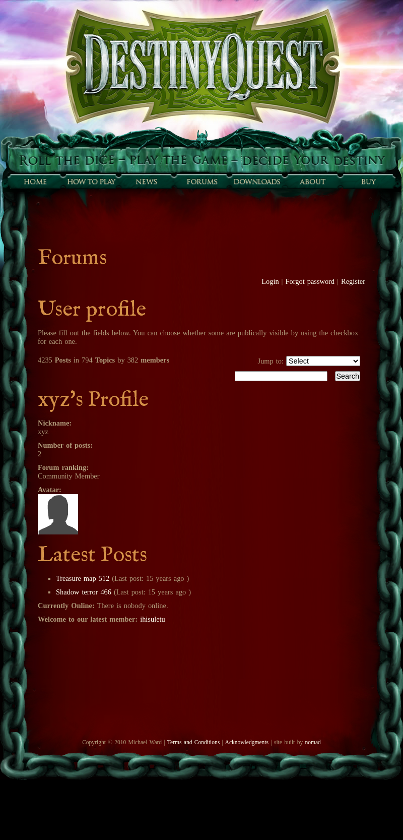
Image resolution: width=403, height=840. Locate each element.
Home (35, 181)
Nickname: (55, 423)
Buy (367, 181)
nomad (312, 742)
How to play (90, 181)
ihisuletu (152, 619)
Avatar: (49, 490)
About (312, 181)
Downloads (257, 181)
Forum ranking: (63, 467)
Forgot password (310, 281)
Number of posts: (65, 445)
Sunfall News (146, 181)
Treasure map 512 (82, 578)
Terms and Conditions (193, 742)
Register (353, 281)
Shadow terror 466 (83, 592)
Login (270, 281)
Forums (201, 181)
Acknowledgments (246, 742)
